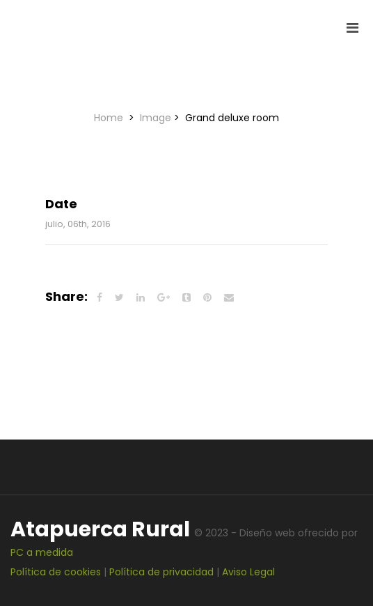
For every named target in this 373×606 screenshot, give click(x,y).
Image (155, 118)
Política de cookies (55, 572)
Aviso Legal (248, 572)
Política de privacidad (161, 572)
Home (110, 118)
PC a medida (41, 552)
